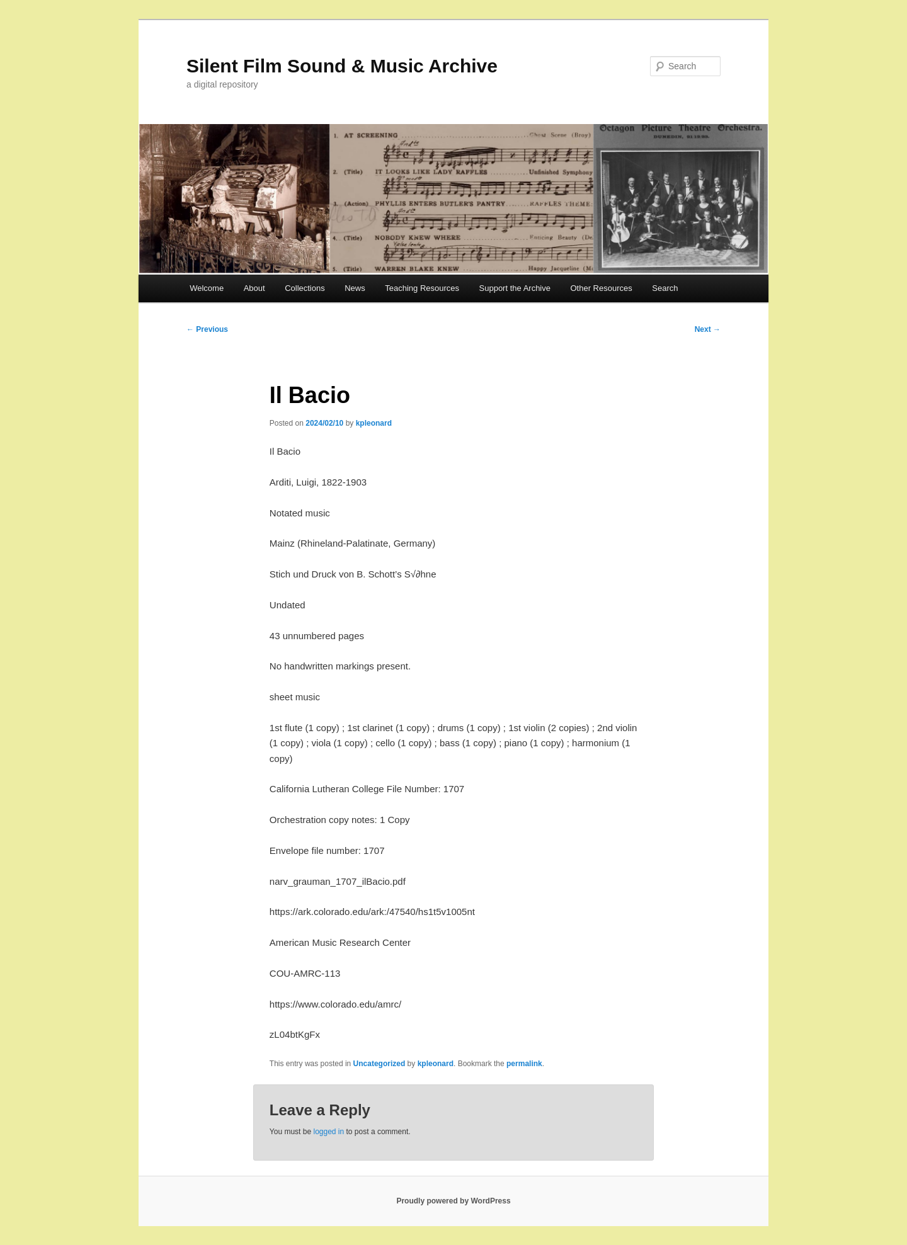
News (355, 288)
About (254, 288)
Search (665, 288)
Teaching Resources (422, 288)
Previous (207, 329)
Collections (305, 288)
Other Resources (601, 288)
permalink (524, 1063)
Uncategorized (379, 1063)
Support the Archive (514, 288)
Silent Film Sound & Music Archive (342, 65)
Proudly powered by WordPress (453, 1201)
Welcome (207, 288)
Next (708, 329)
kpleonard (374, 423)
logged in (328, 1131)
